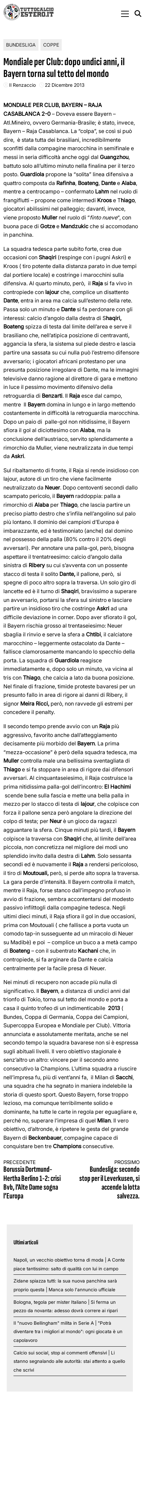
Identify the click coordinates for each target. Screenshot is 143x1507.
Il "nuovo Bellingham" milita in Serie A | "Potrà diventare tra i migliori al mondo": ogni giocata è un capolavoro (67, 1331)
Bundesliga (21, 45)
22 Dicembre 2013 (65, 85)
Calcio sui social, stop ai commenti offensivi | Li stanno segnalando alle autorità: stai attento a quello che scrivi (69, 1361)
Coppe (51, 45)
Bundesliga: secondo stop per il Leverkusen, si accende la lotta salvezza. (109, 1180)
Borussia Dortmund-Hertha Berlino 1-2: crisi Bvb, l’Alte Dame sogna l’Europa (34, 1180)
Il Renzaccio (22, 85)
